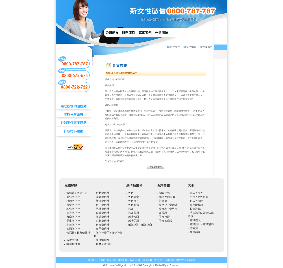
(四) (139, 260)
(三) (136, 260)
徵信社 (91, 260)
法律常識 (169, 260)
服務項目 (111, 260)
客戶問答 (158, 260)
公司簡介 (100, 260)
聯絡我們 (180, 260)
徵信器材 (147, 260)
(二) (132, 260)
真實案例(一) (124, 260)
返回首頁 (191, 260)
